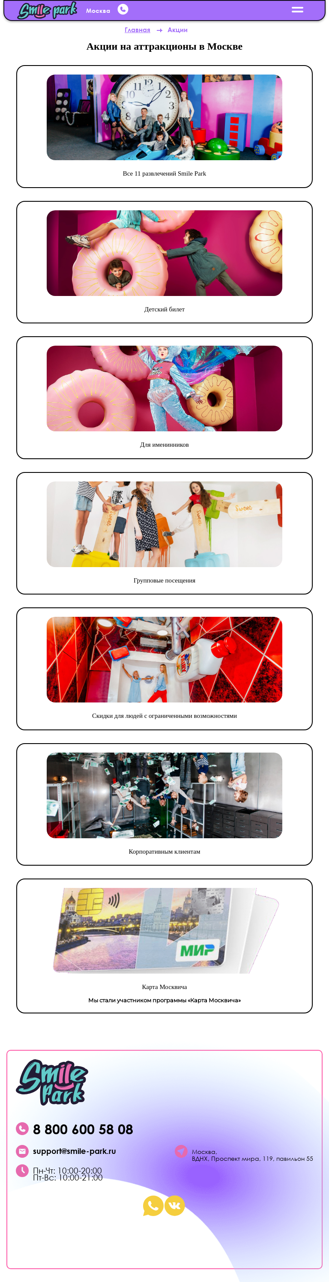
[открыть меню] (298, 10)
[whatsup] (124, 11)
